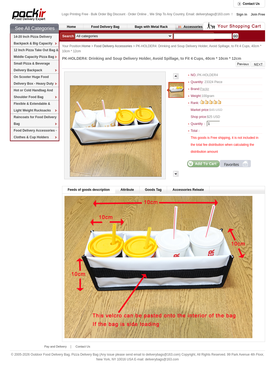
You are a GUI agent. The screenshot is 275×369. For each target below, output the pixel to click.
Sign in (241, 14)
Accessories (192, 27)
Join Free (258, 14)
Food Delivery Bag (105, 27)
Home (71, 27)
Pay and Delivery (55, 346)
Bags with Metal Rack (151, 27)
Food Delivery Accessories (113, 46)
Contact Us (251, 4)
